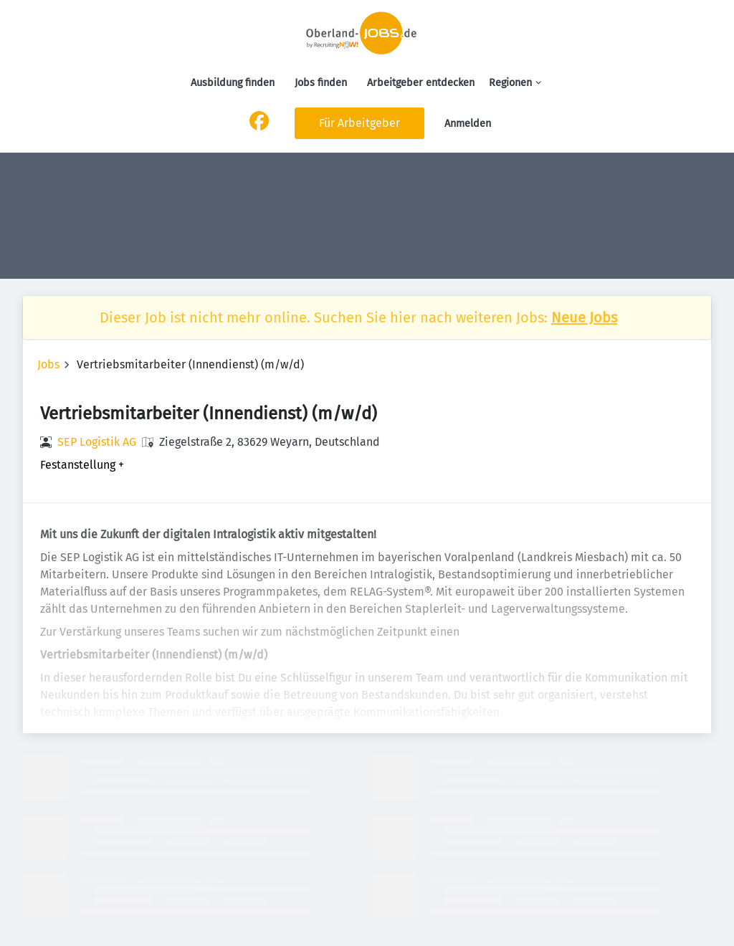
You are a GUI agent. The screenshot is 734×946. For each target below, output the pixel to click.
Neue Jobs (584, 317)
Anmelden (467, 124)
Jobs (48, 364)
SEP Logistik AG (96, 442)
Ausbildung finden (233, 83)
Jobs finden (321, 83)
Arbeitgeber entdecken (421, 83)
